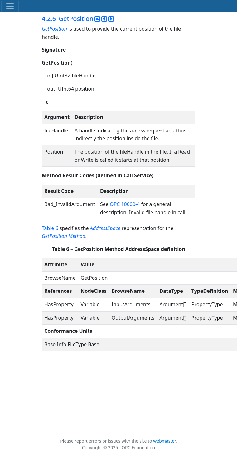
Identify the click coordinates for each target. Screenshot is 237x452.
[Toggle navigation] (10, 6)
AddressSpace (105, 228)
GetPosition (55, 28)
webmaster (164, 441)
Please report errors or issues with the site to (106, 441)
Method (76, 236)
